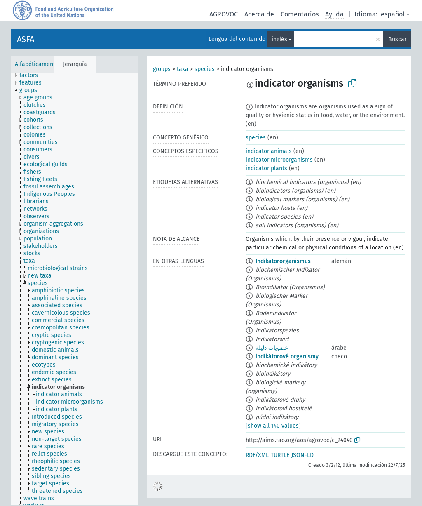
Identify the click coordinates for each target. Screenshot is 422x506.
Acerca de (259, 14)
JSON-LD (302, 455)
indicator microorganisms (279, 159)
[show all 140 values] (273, 425)
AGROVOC (223, 14)
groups (162, 69)
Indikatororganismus (283, 261)
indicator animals (269, 151)
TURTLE (280, 455)
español (393, 14)
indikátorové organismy (287, 356)
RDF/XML (257, 455)
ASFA (25, 39)
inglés (279, 39)
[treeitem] (32, 75)
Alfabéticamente (37, 64)
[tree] (74, 289)
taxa (182, 69)
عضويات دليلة (272, 347)
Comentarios (300, 14)
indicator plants (266, 168)
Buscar (397, 39)
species (205, 69)
